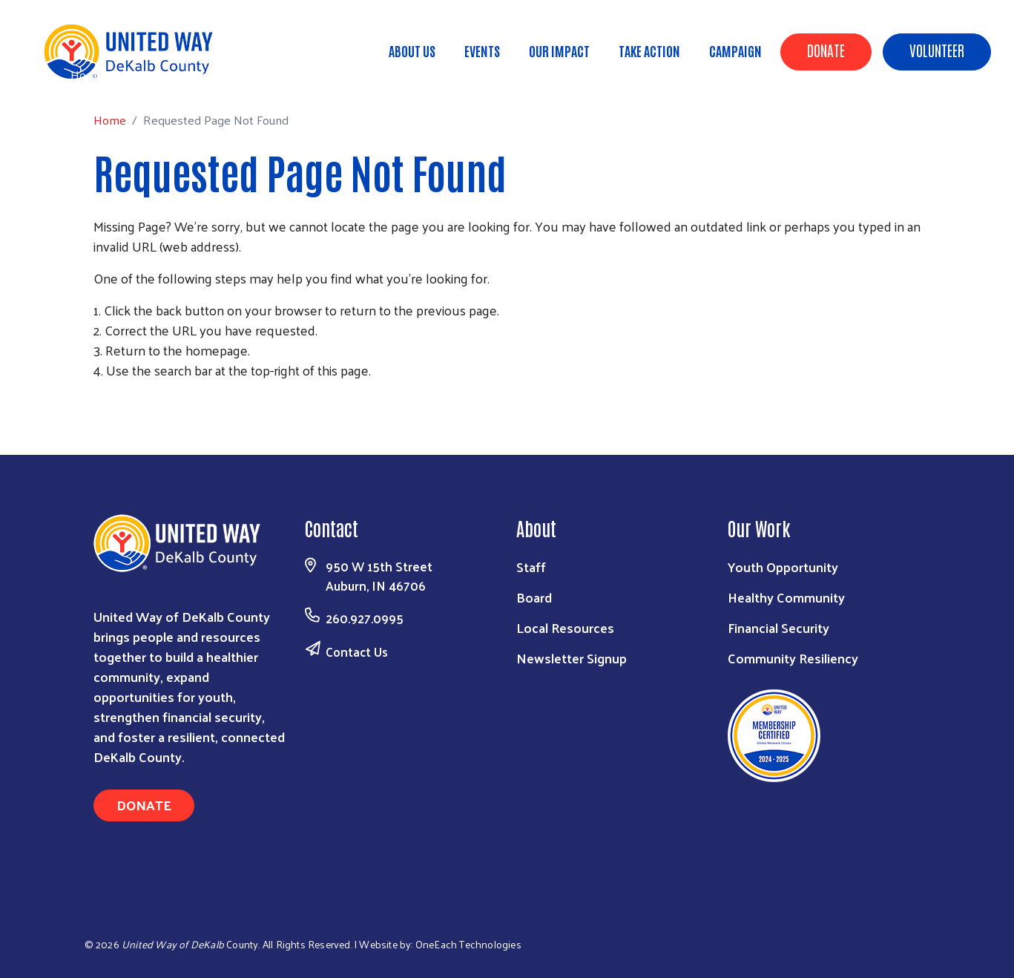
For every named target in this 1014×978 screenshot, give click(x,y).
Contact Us (357, 651)
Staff (531, 566)
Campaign (735, 50)
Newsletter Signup (571, 657)
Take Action (649, 50)
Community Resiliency (793, 657)
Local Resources (565, 627)
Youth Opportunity (783, 566)
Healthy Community (786, 596)
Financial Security (778, 627)
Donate (826, 49)
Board (534, 596)
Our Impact (559, 50)
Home (86, 74)
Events (482, 50)
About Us (412, 50)
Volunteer (936, 49)
